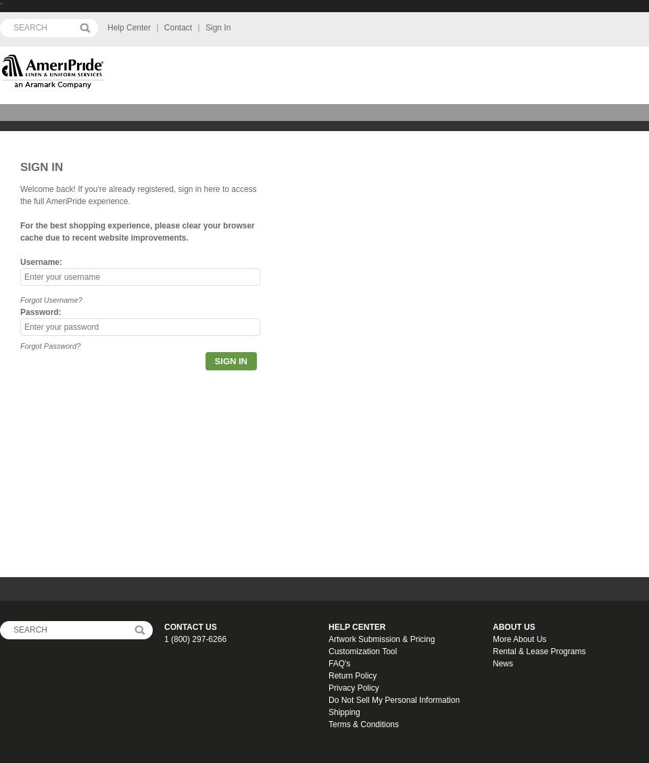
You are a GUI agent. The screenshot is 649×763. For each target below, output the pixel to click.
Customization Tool (363, 651)
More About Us (519, 639)
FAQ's (339, 663)
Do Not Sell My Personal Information (394, 700)
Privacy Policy (354, 688)
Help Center (129, 27)
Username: (41, 262)
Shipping (344, 712)
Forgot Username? (51, 300)
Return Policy (353, 676)
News (503, 663)
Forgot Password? (50, 346)
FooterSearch (139, 630)
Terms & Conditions (364, 724)
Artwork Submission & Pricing (382, 639)
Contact (178, 27)
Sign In (218, 27)
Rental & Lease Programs (539, 651)
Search (85, 28)
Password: (41, 312)
